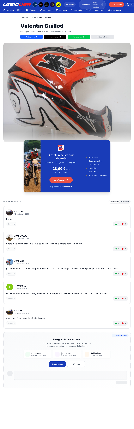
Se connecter (67, 187)
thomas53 (20, 286)
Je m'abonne (61, 180)
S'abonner (76, 365)
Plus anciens (112, 202)
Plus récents (124, 202)
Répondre (11, 225)
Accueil (25, 17)
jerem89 (19, 261)
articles (33, 17)
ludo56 (18, 212)
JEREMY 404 (20, 237)
